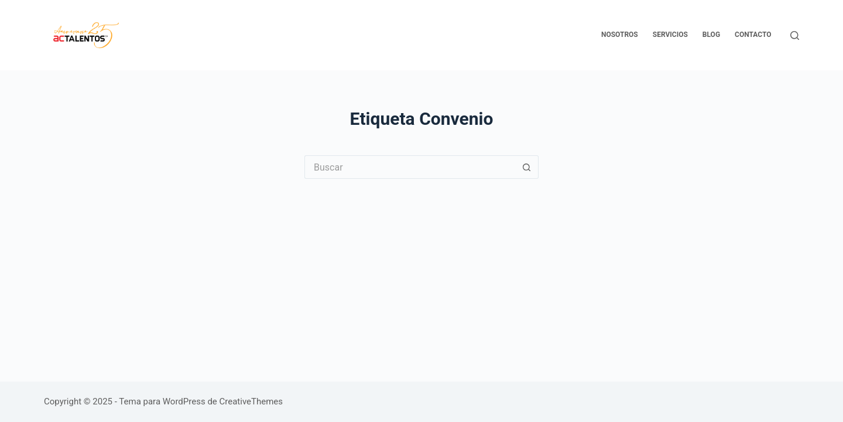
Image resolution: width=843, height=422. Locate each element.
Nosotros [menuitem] (619, 34)
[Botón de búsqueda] (527, 167)
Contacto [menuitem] (753, 34)
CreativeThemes (251, 401)
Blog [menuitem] (711, 34)
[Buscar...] (409, 167)
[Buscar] (794, 35)
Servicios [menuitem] (670, 34)
